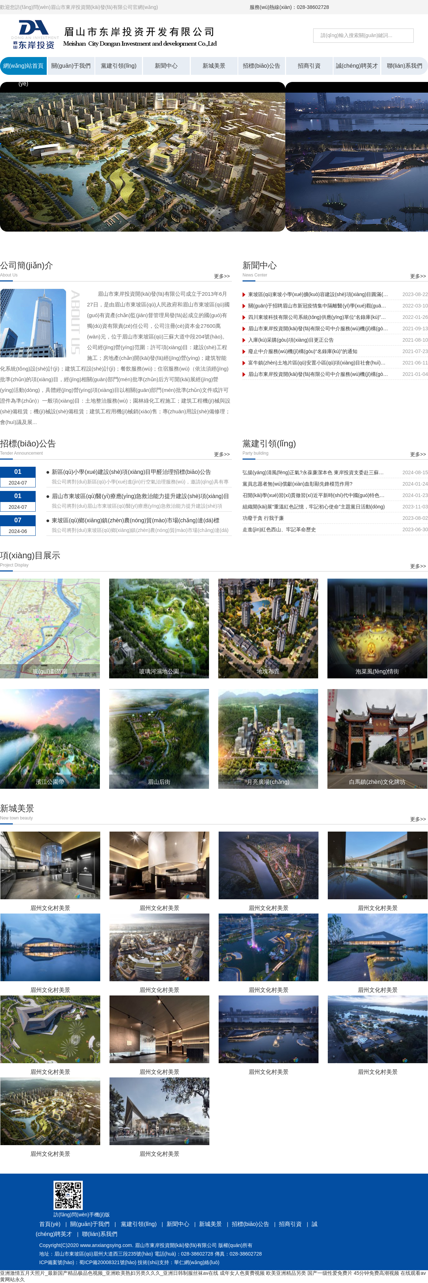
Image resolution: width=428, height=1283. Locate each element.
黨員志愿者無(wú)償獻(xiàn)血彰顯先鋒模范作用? (297, 484)
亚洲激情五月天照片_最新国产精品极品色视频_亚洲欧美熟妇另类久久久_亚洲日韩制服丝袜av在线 (109, 1273)
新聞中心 (178, 1224)
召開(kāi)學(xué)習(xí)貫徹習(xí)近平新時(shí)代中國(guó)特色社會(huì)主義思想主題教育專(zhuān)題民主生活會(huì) (315, 495)
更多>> (222, 276)
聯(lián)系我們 (100, 1234)
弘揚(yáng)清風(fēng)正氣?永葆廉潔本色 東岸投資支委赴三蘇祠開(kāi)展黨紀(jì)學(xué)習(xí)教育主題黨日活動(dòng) (315, 472)
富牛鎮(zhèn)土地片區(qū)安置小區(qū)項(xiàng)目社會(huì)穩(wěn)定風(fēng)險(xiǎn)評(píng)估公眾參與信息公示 (318, 363)
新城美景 (210, 1224)
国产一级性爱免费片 (329, 1273)
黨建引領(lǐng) (138, 1224)
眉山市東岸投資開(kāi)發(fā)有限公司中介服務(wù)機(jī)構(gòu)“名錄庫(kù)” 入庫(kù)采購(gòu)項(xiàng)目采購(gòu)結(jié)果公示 (318, 328)
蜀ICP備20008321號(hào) (107, 1262)
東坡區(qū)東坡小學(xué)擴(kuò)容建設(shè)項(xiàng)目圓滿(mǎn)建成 (318, 294)
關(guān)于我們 (89, 1224)
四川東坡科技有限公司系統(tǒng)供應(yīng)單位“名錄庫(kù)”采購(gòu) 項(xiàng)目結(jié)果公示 (318, 317)
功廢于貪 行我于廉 (263, 518)
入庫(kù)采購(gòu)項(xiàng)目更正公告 (291, 340)
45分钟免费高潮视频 (376, 1273)
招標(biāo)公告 (250, 1224)
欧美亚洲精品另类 (286, 1273)
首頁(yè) (50, 1224)
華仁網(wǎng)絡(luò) (196, 1262)
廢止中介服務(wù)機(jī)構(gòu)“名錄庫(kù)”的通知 (302, 351)
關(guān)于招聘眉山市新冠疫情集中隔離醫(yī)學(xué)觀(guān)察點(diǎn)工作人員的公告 (318, 306)
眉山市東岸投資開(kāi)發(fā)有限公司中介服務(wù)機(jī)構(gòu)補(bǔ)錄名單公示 (318, 374)
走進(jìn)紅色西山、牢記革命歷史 (279, 529)
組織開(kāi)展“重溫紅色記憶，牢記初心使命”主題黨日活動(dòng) (314, 506)
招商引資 (290, 1224)
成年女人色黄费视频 (242, 1273)
